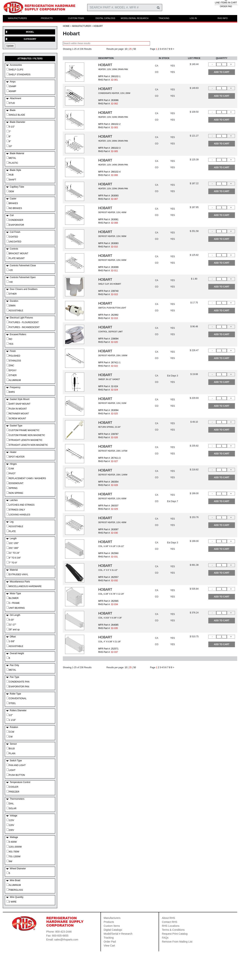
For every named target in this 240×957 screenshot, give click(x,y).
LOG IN (193, 18)
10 (126, 49)
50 (134, 49)
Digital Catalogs (113, 929)
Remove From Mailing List (177, 941)
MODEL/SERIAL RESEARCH (134, 18)
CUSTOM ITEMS (76, 18)
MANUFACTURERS (17, 18)
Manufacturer (81, 26)
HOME (66, 26)
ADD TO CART (221, 72)
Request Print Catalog (175, 933)
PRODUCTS (47, 18)
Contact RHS (169, 921)
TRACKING (163, 18)
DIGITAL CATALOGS (105, 18)
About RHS (168, 917)
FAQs (165, 937)
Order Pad (110, 941)
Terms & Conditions (173, 929)
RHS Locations (170, 925)
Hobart (98, 26)
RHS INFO (222, 18)
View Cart (109, 945)
